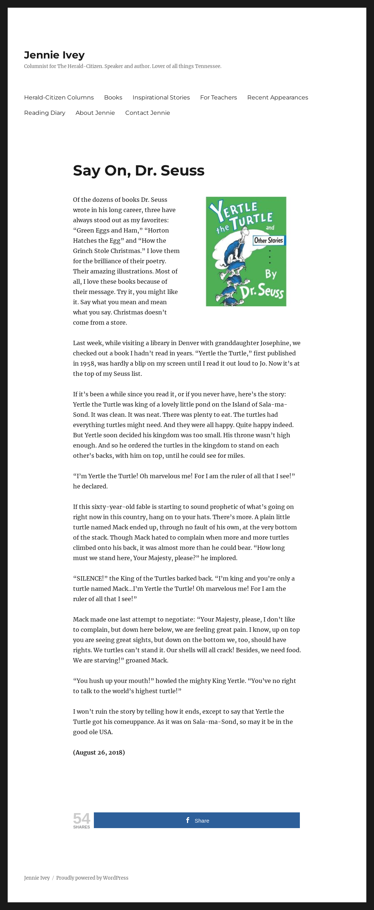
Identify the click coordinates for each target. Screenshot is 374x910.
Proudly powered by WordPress (92, 878)
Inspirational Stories (161, 97)
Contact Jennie (147, 112)
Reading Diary (44, 112)
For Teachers (218, 97)
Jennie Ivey (54, 55)
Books (113, 97)
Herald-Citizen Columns (59, 97)
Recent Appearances (277, 97)
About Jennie (95, 112)
